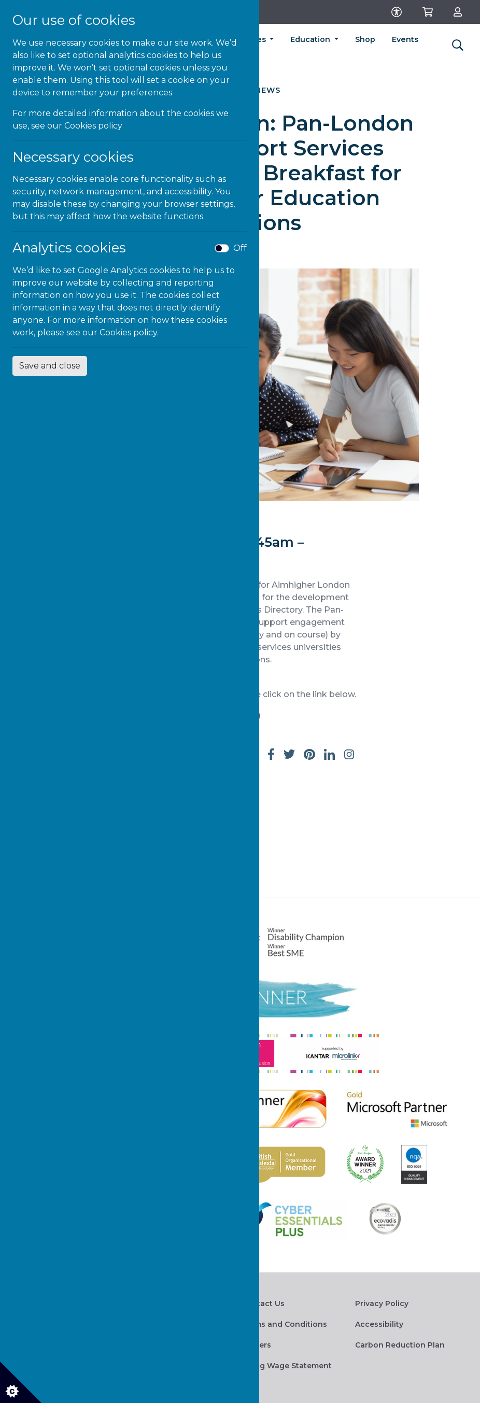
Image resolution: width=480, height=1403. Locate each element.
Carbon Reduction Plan (400, 1345)
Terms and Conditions (284, 1324)
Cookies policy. (129, 332)
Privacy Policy (381, 1303)
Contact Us (263, 1303)
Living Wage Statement (287, 1365)
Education (311, 39)
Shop (365, 39)
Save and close (49, 366)
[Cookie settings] (20, 1382)
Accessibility (379, 1324)
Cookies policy (93, 126)
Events (405, 39)
